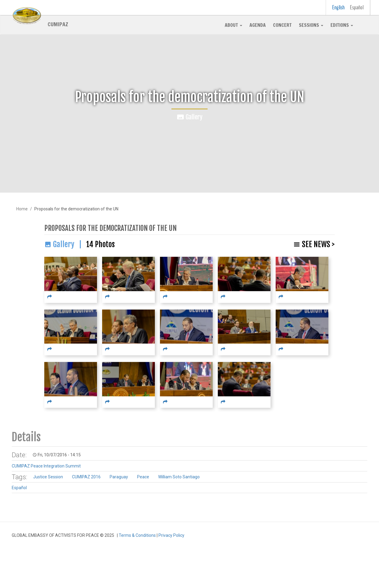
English (338, 7)
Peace (143, 476)
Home (22, 208)
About (233, 25)
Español (357, 7)
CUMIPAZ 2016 (86, 476)
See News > (318, 244)
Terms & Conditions (137, 535)
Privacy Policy (171, 535)
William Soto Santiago (179, 476)
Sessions (311, 25)
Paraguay (119, 476)
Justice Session (48, 476)
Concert (282, 25)
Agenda (257, 25)
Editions (341, 25)
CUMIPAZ (58, 23)
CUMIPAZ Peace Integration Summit (46, 466)
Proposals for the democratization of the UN (110, 228)
